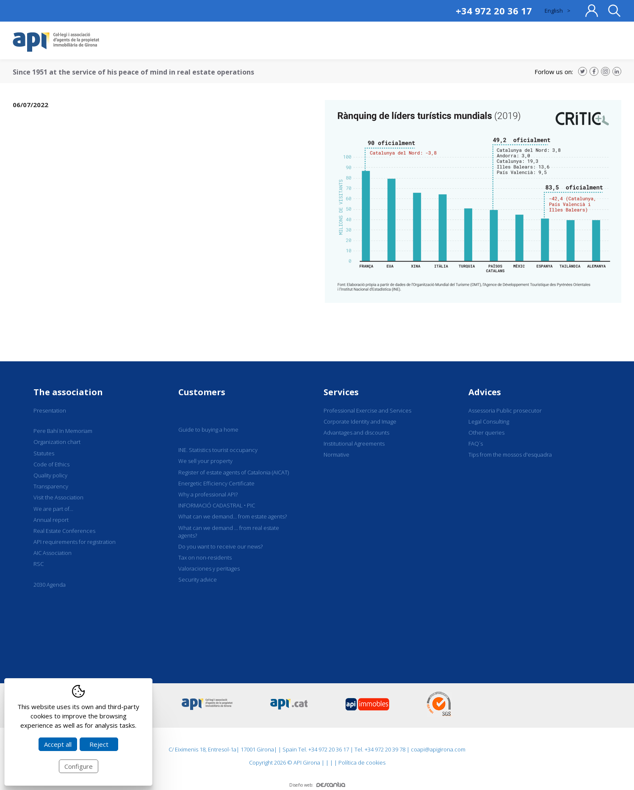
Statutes (43, 453)
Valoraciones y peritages (209, 568)
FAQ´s (475, 443)
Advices (484, 392)
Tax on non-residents (205, 557)
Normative (336, 454)
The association (68, 392)
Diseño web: (317, 785)
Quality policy (50, 475)
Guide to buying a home (208, 429)
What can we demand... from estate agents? (232, 516)
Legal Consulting (488, 421)
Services (341, 392)
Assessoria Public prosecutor (505, 410)
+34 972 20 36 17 (494, 10)
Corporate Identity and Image (360, 421)
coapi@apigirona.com (438, 749)
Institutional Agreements (354, 443)
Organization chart (56, 442)
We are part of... (53, 509)
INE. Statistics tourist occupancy (217, 450)
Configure (78, 766)
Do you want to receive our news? (220, 546)
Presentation (49, 410)
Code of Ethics (51, 464)
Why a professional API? (208, 494)
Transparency (50, 486)
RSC (38, 564)
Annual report (51, 520)
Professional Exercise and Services (367, 410)
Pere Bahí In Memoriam (62, 431)
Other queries (486, 432)
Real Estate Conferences (64, 531)
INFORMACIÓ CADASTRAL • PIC (216, 505)
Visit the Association (58, 497)
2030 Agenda (49, 584)
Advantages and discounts (356, 432)
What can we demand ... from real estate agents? (228, 531)
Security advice (197, 579)
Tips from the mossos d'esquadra (510, 454)
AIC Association (52, 553)
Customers (201, 392)
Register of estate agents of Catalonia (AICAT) (233, 472)
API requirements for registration (74, 542)
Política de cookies (361, 762)
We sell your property (205, 461)
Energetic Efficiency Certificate (216, 483)
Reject (98, 744)
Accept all (58, 744)
